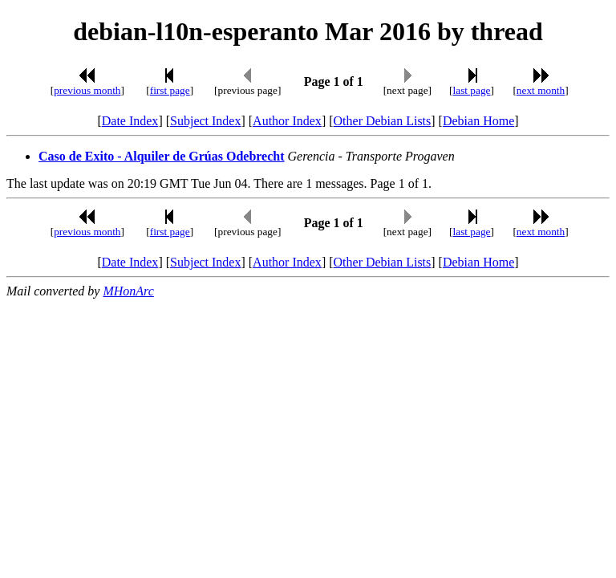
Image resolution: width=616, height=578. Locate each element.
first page (170, 90)
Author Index (287, 121)
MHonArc (128, 291)
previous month (87, 90)
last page (472, 90)
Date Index (130, 121)
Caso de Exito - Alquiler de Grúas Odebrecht (161, 156)
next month (541, 90)
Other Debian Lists (383, 121)
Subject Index (205, 121)
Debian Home (478, 121)
